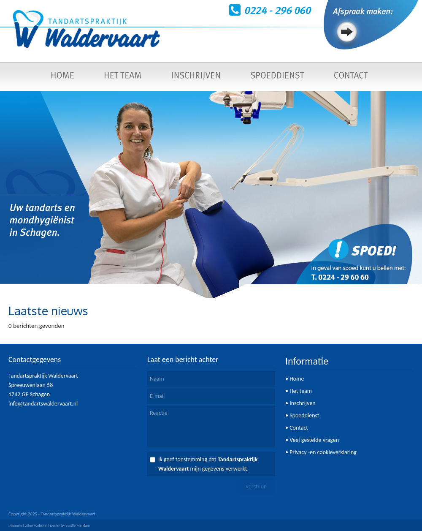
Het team (300, 391)
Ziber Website (35, 525)
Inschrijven (302, 403)
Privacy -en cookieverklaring (323, 452)
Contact (298, 427)
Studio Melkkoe (78, 525)
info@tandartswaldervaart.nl (43, 403)
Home (296, 378)
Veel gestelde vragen (314, 440)
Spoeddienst (304, 415)
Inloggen (15, 525)
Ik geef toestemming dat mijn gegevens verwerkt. (207, 464)
